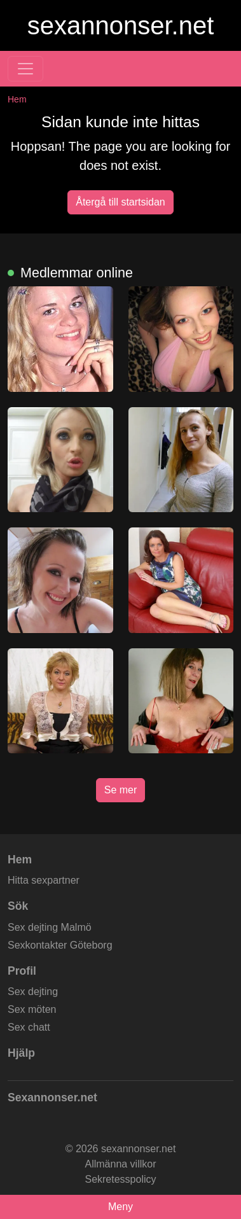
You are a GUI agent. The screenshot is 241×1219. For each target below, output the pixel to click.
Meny (120, 1206)
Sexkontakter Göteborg (60, 945)
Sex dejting (33, 991)
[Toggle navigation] (25, 68)
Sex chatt (29, 1027)
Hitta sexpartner (43, 880)
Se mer (120, 789)
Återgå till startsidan (120, 202)
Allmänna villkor (120, 1164)
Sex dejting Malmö (50, 927)
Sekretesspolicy (120, 1179)
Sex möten (32, 1009)
